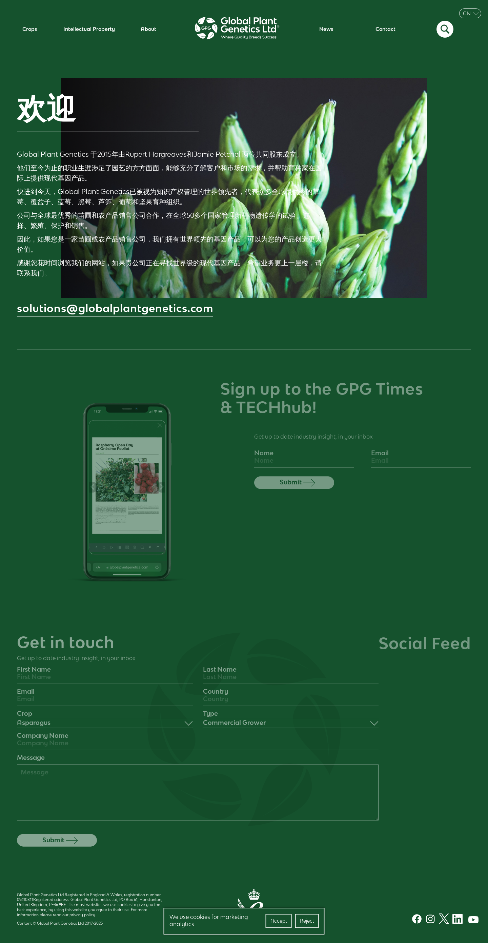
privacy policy (82, 914)
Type (210, 717)
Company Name (42, 740)
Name (263, 457)
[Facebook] (415, 920)
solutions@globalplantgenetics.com (115, 308)
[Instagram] (428, 920)
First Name (34, 673)
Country (215, 695)
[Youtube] (470, 919)
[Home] (237, 29)
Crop (24, 717)
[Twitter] (442, 919)
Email (380, 457)
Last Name (220, 673)
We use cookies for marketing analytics (208, 920)
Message (31, 762)
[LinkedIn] (456, 920)
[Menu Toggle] (481, 29)
